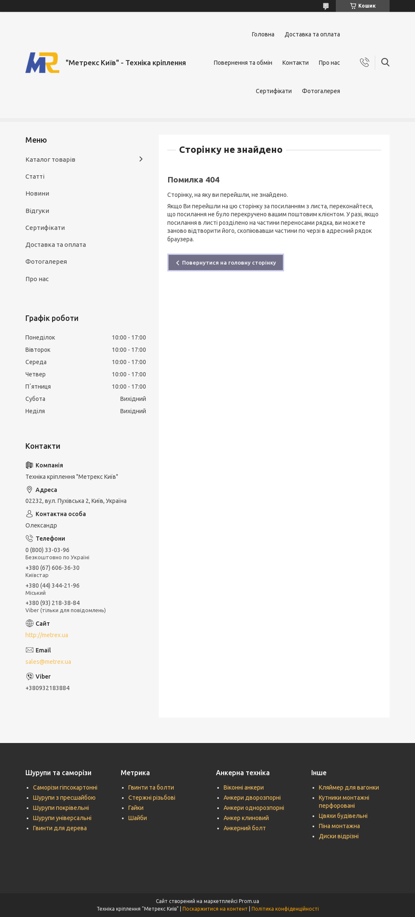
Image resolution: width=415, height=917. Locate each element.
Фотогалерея (321, 91)
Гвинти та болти (151, 787)
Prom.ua (249, 901)
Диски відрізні (339, 836)
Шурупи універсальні (62, 818)
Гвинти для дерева (60, 828)
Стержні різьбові (151, 797)
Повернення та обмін (243, 62)
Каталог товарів (50, 159)
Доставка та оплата (312, 34)
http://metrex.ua (46, 635)
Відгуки (37, 210)
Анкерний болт (245, 828)
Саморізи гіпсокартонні (65, 787)
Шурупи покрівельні (61, 807)
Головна (263, 34)
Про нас (329, 62)
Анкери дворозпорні (252, 797)
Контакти (295, 62)
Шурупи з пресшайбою (64, 797)
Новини (37, 193)
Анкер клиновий (246, 818)
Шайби (137, 818)
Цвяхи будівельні (343, 815)
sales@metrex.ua (48, 661)
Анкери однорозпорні (254, 807)
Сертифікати (274, 91)
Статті (34, 176)
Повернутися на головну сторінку (229, 262)
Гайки (136, 807)
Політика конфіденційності (285, 908)
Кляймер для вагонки (349, 787)
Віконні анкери (244, 787)
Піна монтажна (339, 826)
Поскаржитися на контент (215, 908)
